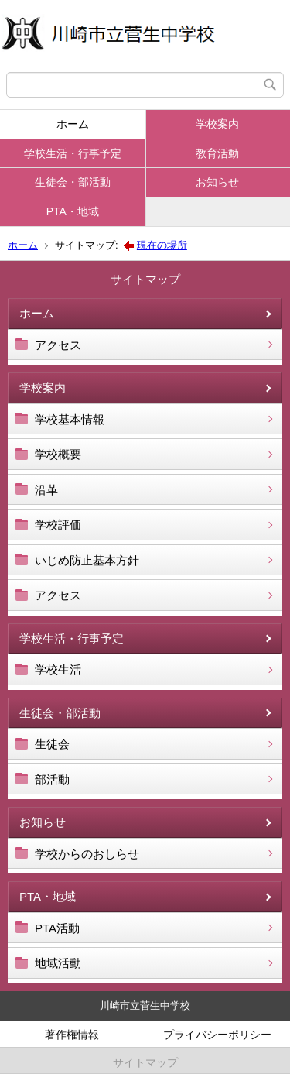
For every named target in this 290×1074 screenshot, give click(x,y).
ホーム (72, 124)
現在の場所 (162, 245)
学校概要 (58, 454)
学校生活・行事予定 (72, 153)
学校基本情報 (69, 419)
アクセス (58, 345)
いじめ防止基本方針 (87, 560)
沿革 (46, 489)
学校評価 (58, 524)
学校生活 (58, 669)
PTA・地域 (72, 211)
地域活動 (58, 962)
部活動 (52, 779)
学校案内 (217, 124)
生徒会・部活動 (73, 182)
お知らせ (217, 182)
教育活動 (217, 153)
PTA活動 (57, 928)
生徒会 (52, 743)
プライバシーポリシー (217, 1034)
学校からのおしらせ (87, 853)
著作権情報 (72, 1034)
